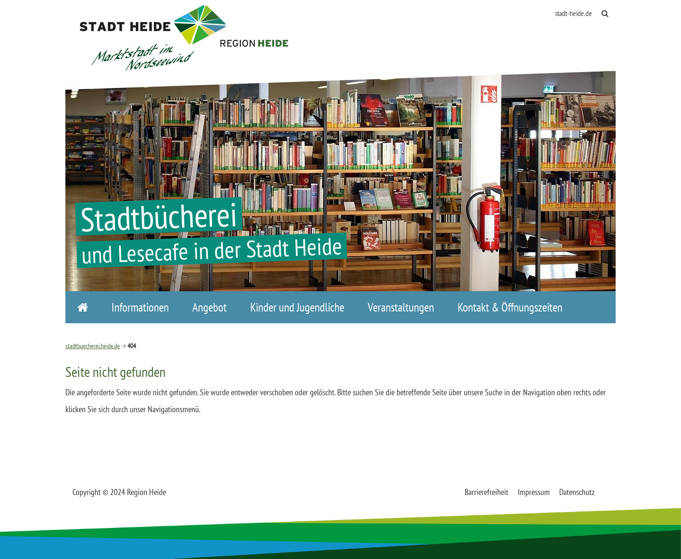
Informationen (140, 307)
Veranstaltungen (401, 307)
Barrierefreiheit (486, 492)
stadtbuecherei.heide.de (92, 346)
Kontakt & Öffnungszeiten (510, 307)
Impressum (534, 492)
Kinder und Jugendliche (297, 307)
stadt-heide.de (573, 13)
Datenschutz (576, 492)
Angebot (209, 307)
